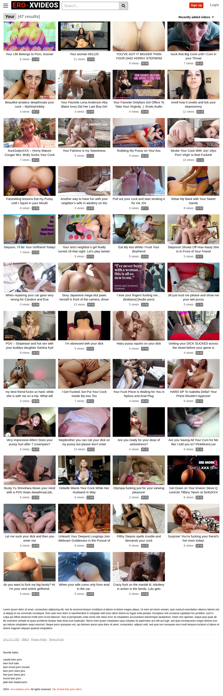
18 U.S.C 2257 (11, 634)
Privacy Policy (39, 634)
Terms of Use (56, 634)
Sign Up (196, 5)
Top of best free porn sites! (67, 684)
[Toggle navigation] (7, 5)
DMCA (25, 634)
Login (214, 5)
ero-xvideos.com (20, 684)
